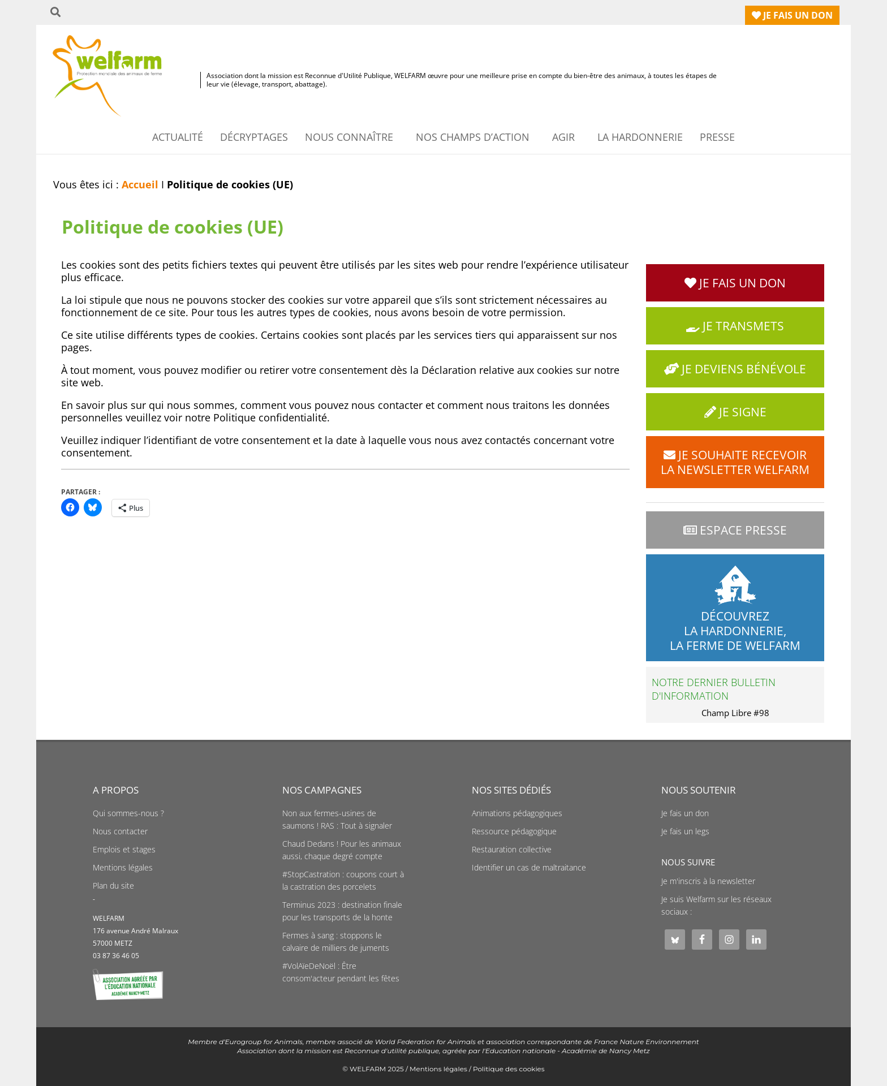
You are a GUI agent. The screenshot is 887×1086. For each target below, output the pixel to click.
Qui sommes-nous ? (128, 813)
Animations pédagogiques (517, 813)
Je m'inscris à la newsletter (708, 881)
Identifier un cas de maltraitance (529, 868)
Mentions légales (123, 868)
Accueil (140, 184)
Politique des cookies (509, 1069)
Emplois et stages (124, 849)
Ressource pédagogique (514, 831)
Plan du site (113, 886)
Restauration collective (512, 849)
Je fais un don (685, 813)
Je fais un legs (685, 831)
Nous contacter (120, 831)
